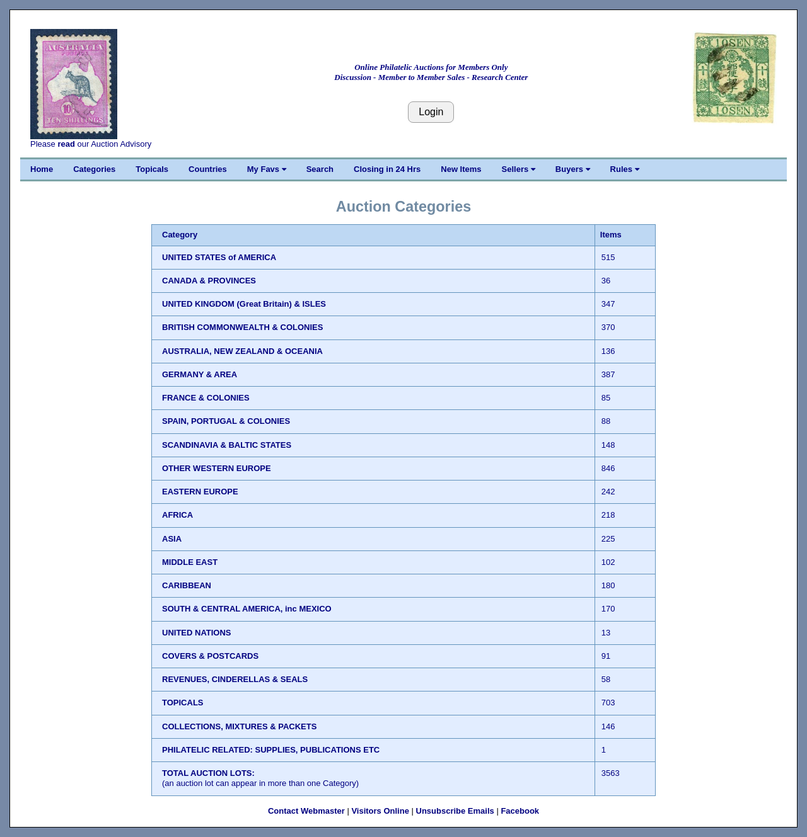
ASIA (172, 539)
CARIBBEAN (186, 585)
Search (320, 169)
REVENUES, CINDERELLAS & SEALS (235, 679)
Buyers (572, 169)
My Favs (266, 169)
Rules (624, 169)
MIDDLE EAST (190, 562)
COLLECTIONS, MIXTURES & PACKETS (239, 726)
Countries (208, 169)
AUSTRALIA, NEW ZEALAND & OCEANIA (242, 351)
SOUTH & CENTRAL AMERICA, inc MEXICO (247, 608)
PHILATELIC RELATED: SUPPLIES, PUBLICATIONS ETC (271, 749)
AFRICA (177, 515)
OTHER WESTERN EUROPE (216, 468)
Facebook (520, 811)
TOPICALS (183, 702)
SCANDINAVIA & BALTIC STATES (226, 445)
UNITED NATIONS (196, 632)
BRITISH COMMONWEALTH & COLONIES (242, 327)
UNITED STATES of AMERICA (219, 257)
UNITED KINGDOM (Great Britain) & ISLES (244, 304)
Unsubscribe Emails (455, 811)
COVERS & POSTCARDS (210, 656)
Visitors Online (380, 811)
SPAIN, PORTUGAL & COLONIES (226, 421)
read (65, 144)
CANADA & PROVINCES (209, 280)
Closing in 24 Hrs (387, 169)
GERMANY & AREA (199, 374)
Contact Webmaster (306, 811)
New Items (461, 169)
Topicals (152, 169)
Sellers (518, 169)
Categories (94, 169)
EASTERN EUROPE (200, 491)
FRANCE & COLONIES (206, 397)
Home (41, 169)
